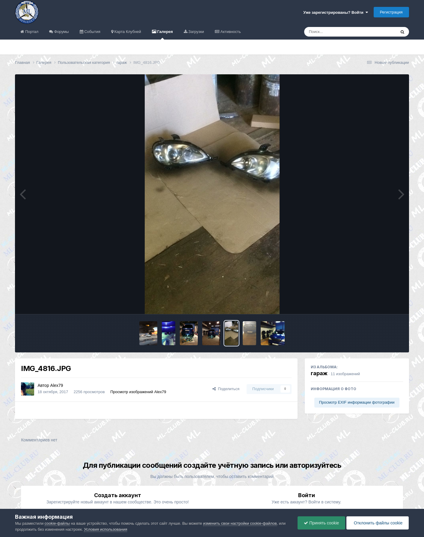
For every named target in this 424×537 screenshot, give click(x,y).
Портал (31, 31)
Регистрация (391, 12)
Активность (230, 31)
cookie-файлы (57, 523)
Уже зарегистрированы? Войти (335, 12)
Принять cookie (321, 523)
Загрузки (195, 31)
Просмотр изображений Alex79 (138, 392)
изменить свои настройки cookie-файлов (240, 523)
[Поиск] (339, 32)
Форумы (61, 31)
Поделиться (225, 389)
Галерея (164, 34)
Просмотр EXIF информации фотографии (357, 402)
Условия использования (105, 529)
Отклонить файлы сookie (377, 523)
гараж (319, 373)
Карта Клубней (127, 31)
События (91, 31)
